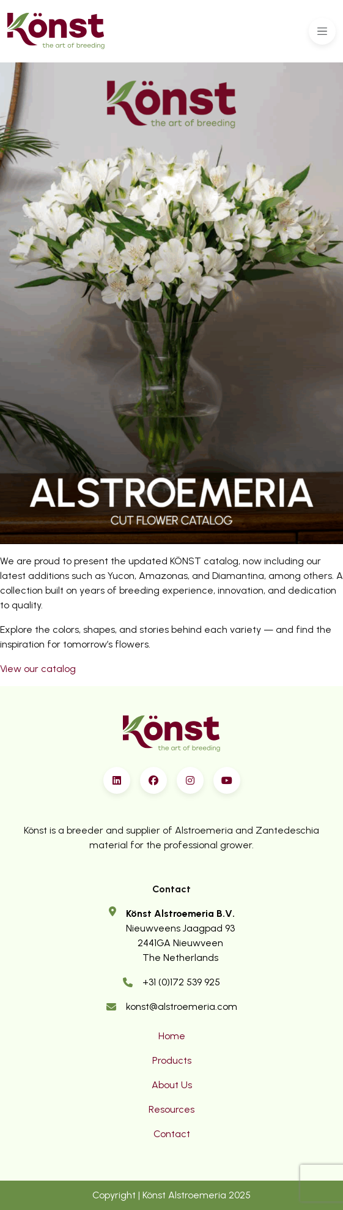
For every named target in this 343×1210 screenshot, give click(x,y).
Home (171, 1036)
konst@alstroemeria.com (181, 1006)
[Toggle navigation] (322, 31)
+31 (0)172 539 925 (181, 982)
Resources (171, 1109)
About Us (172, 1085)
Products (171, 1060)
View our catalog (38, 668)
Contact (171, 1134)
